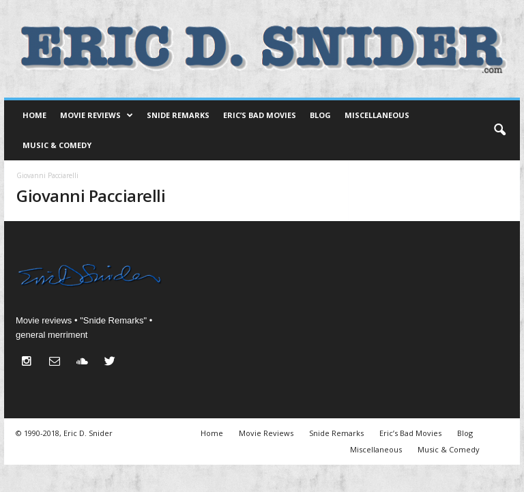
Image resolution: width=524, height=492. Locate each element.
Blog (320, 115)
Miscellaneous (377, 115)
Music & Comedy (57, 145)
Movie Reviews (96, 115)
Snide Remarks (178, 115)
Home (34, 115)
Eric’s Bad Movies (259, 115)
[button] (499, 130)
